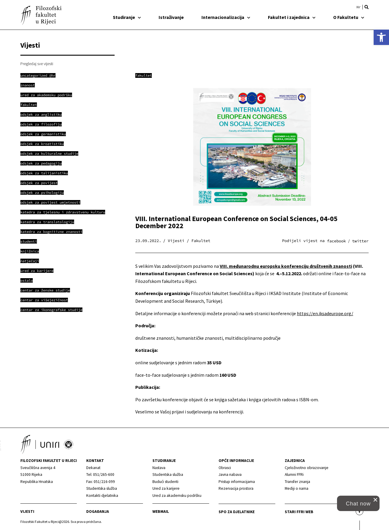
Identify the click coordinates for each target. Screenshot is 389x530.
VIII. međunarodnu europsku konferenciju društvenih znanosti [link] (286, 266)
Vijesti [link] (27, 511)
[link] (381, 37)
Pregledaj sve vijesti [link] (36, 63)
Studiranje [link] (127, 17)
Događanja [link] (97, 511)
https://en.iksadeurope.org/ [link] (325, 313)
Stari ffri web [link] (299, 511)
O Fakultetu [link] (348, 17)
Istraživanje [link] (171, 17)
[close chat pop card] (375, 500)
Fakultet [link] (143, 75)
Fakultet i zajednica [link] (291, 17)
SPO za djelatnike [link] (237, 511)
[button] (366, 7)
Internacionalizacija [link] (225, 17)
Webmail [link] (160, 511)
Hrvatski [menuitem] (359, 7)
